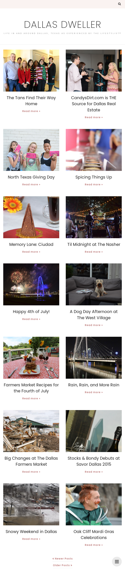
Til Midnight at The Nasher (94, 237)
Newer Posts (64, 550)
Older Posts (61, 557)
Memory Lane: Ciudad (31, 237)
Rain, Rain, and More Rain (93, 377)
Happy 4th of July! (31, 304)
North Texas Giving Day (31, 170)
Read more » (31, 111)
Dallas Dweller (62, 24)
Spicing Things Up (94, 170)
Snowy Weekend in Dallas (31, 523)
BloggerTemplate (79, 570)
